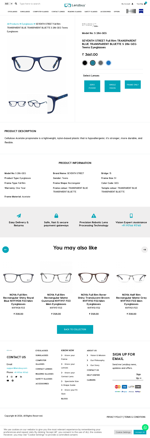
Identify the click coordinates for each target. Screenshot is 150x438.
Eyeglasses (12, 11)
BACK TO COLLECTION (75, 329)
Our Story (93, 365)
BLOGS (64, 398)
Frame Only (133, 84)
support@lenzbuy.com (17, 368)
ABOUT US (92, 350)
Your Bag (141, 3)
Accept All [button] (140, 432)
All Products (13, 24)
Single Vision (112, 86)
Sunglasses (25, 11)
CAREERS (91, 380)
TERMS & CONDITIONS (134, 417)
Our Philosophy (95, 360)
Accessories (105, 11)
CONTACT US (93, 370)
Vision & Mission (96, 355)
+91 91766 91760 (131, 225)
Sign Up (138, 376)
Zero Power (92, 86)
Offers (117, 11)
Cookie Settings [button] (123, 432)
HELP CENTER (93, 375)
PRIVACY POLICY (115, 417)
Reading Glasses (75, 11)
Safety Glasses (91, 11)
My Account (127, 4)
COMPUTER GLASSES (41, 11)
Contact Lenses (58, 11)
